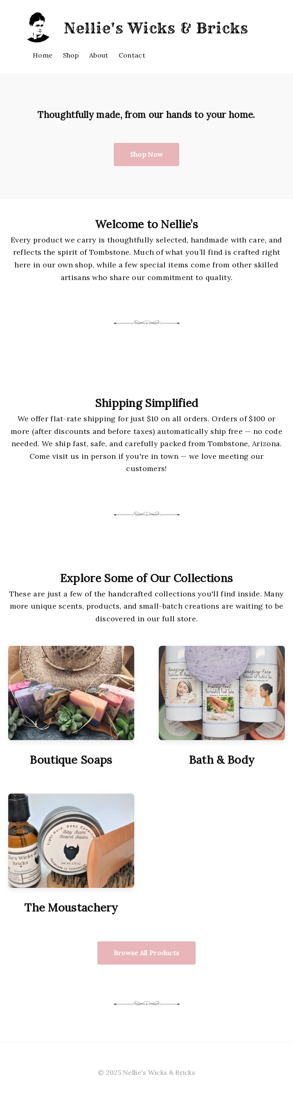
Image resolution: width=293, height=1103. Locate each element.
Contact (132, 55)
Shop (71, 55)
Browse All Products (147, 953)
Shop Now (146, 154)
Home (42, 55)
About (98, 55)
